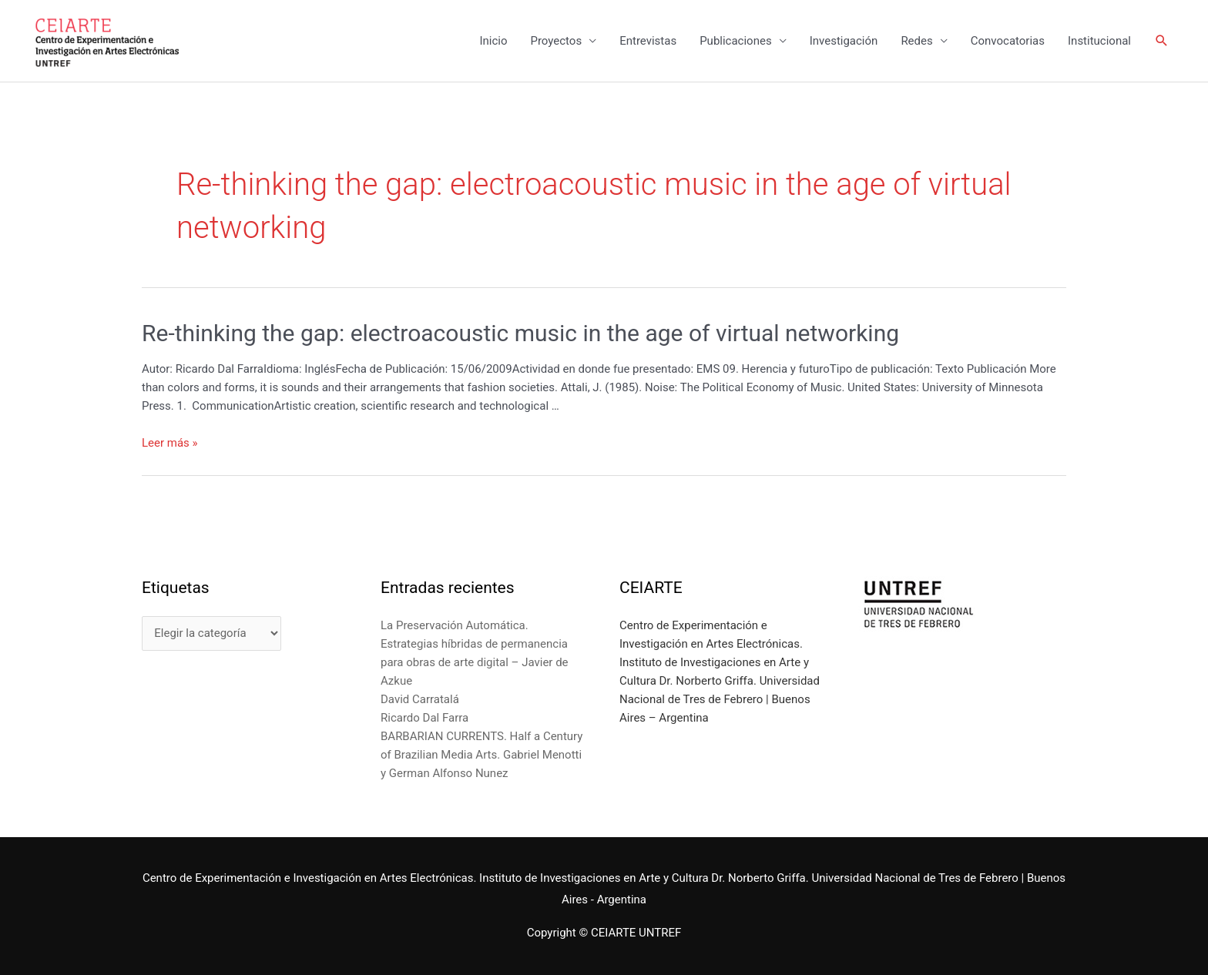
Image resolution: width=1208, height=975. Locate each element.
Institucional (1099, 41)
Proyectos (556, 41)
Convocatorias (1008, 41)
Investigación (844, 41)
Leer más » (170, 443)
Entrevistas (647, 41)
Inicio (493, 41)
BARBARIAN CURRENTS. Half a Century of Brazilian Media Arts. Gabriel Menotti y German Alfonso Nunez (481, 754)
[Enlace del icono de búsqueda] (1161, 41)
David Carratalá (420, 699)
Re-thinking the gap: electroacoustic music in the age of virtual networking (520, 333)
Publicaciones (736, 41)
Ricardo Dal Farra (424, 718)
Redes (916, 41)
